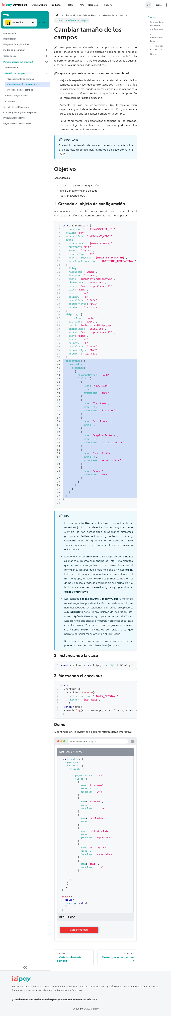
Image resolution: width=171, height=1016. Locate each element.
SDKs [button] (70, 5)
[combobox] (20, 23)
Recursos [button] (93, 5)
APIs (82, 5)
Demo (158, 5)
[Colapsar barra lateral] (25, 967)
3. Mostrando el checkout (156, 48)
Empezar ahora (39, 5)
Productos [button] (56, 5)
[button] (25, 50)
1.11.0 (42, 22)
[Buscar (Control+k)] (148, 5)
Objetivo (152, 17)
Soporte (108, 5)
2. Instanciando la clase (156, 37)
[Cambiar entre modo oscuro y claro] (166, 5)
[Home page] (57, 15)
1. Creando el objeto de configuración (157, 25)
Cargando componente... (79, 929)
